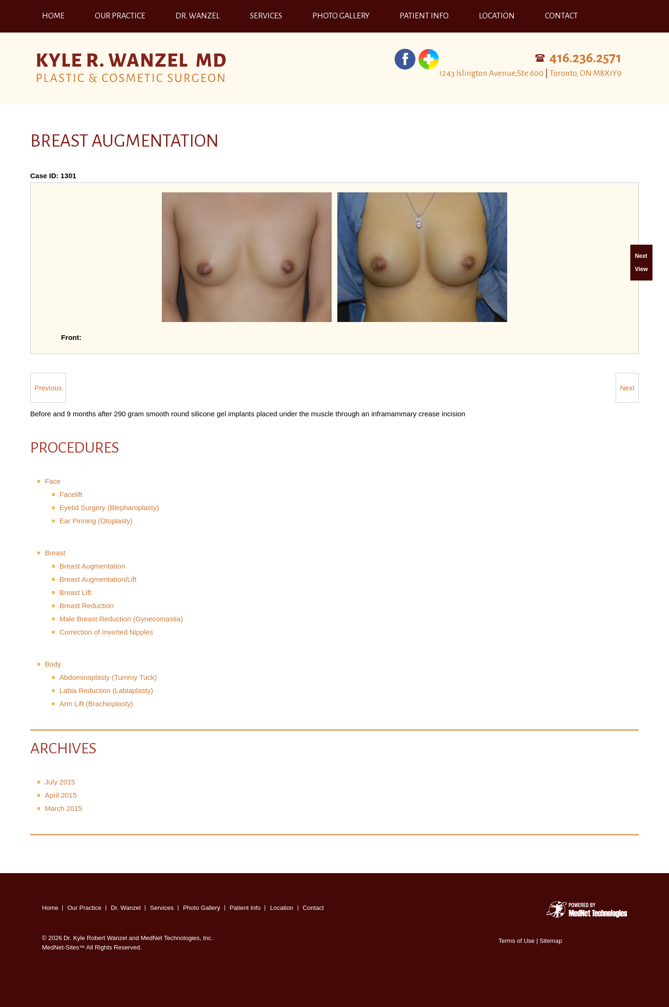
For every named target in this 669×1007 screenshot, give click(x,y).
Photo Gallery (340, 16)
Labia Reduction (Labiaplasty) (106, 690)
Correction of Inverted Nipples (106, 632)
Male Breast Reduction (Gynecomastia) (121, 619)
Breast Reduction (86, 606)
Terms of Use (517, 940)
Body (53, 664)
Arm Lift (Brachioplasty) (96, 704)
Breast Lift (75, 592)
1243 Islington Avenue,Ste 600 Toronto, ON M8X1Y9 (530, 73)
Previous (48, 388)
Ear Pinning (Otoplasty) (96, 521)
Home (53, 16)
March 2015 (63, 808)
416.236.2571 (585, 57)
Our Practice (120, 16)
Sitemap (551, 940)
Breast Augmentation (92, 566)
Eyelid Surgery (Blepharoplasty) (109, 508)
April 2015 (61, 795)
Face (52, 481)
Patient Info (424, 16)
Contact (561, 16)
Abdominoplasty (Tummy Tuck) (108, 677)
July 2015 (60, 782)
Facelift (70, 494)
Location (497, 16)
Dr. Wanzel (198, 16)
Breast (55, 553)
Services (266, 16)
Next (627, 388)
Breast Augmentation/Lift (97, 579)
